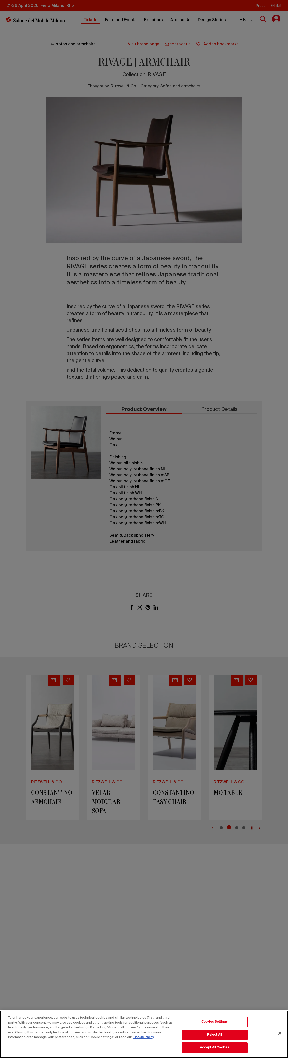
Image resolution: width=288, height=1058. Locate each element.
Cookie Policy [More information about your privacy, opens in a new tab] (143, 1037)
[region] (144, 1034)
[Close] (279, 1033)
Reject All (214, 1034)
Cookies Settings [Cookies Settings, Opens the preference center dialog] (214, 1021)
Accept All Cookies (214, 1047)
